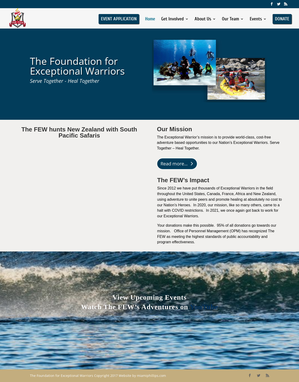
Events (256, 19)
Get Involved (172, 19)
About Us (203, 19)
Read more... (174, 163)
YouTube (204, 307)
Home (150, 19)
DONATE (282, 19)
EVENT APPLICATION (119, 19)
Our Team (230, 19)
